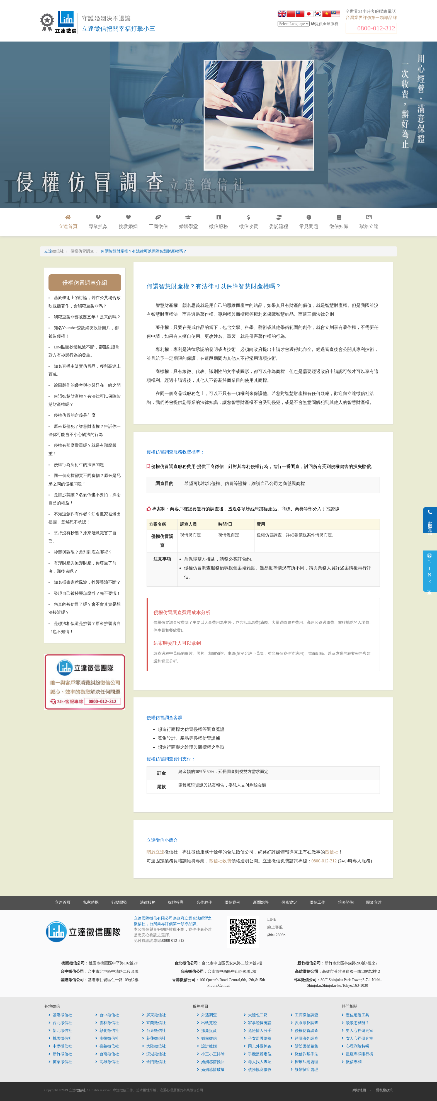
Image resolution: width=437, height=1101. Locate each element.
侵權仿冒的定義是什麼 (75, 415)
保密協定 (289, 902)
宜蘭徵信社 (154, 1023)
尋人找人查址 (257, 1062)
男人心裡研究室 (357, 1031)
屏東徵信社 (154, 1015)
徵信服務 (218, 222)
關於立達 (155, 852)
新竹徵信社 (60, 1054)
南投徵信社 (107, 1038)
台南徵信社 (107, 1054)
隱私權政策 (384, 1090)
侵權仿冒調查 (304, 1031)
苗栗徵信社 (60, 1062)
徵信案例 (232, 902)
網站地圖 (359, 1090)
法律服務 (148, 902)
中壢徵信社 (60, 1046)
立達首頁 (63, 902)
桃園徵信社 (60, 1038)
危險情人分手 (257, 1031)
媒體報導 (176, 902)
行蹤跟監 (119, 902)
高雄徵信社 (107, 1062)
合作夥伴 (204, 902)
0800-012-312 (376, 28)
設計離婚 (207, 1046)
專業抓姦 (98, 222)
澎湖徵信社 (154, 1054)
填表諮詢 (346, 902)
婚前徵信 (207, 1038)
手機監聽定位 (257, 1054)
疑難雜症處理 (304, 1070)
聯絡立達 (369, 222)
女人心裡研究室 (357, 1038)
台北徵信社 (60, 1023)
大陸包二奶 (256, 1015)
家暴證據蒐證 (257, 1023)
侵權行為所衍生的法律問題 (79, 464)
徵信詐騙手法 (304, 1054)
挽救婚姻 (128, 222)
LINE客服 (429, 571)
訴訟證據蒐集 (304, 1046)
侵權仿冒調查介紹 (84, 283)
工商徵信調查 (304, 1015)
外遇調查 (207, 1015)
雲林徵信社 (107, 1023)
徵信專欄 (351, 1062)
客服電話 (430, 520)
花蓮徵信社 (154, 1038)
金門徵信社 (154, 1062)
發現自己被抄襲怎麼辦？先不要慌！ (87, 593)
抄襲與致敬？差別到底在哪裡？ (83, 552)
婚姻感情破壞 (211, 1070)
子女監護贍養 (257, 1038)
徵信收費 (248, 222)
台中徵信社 (107, 1015)
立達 (54, 251)
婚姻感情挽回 (211, 1062)
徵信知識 (338, 222)
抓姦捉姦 (207, 1031)
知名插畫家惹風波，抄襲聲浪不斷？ (87, 582)
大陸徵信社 (154, 1046)
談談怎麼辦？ (355, 1023)
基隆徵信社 (60, 1015)
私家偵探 (91, 902)
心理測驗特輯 (355, 1046)
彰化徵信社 (107, 1031)
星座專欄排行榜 (357, 1054)
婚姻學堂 (188, 222)
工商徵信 (158, 222)
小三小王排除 (211, 1054)
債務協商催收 (257, 1070)
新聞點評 (261, 902)
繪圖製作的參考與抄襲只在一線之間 (87, 385)
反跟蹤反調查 (304, 1023)
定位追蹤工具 (355, 1015)
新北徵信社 (60, 1031)
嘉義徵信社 (107, 1046)
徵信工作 (317, 902)
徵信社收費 (220, 861)
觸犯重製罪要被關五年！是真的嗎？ (87, 317)
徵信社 (331, 852)
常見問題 (308, 222)
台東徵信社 (154, 1031)
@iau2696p (276, 935)
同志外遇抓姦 (257, 1046)
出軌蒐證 (207, 1023)
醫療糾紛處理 (304, 1062)
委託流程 (278, 222)
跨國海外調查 (304, 1038)
